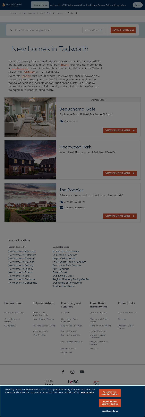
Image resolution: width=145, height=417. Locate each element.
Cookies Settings (110, 411)
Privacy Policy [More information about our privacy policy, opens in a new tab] (87, 392)
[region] (72, 401)
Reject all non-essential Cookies (110, 402)
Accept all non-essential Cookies (110, 393)
